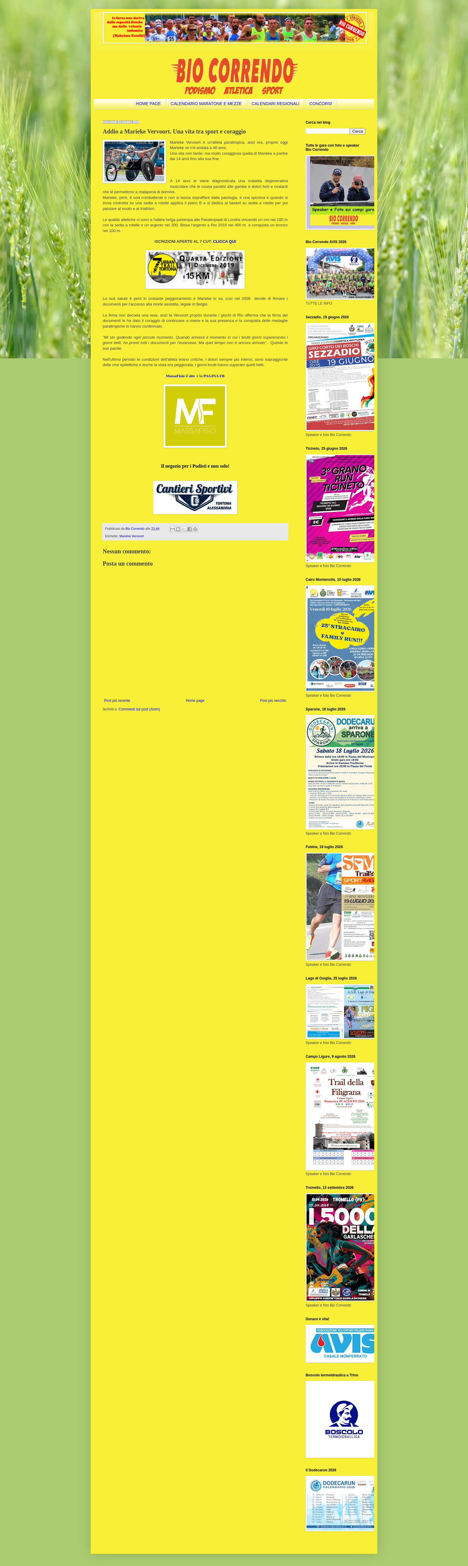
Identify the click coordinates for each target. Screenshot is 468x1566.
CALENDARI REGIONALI (275, 103)
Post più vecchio (273, 700)
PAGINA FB (214, 376)
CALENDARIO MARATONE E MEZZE (206, 103)
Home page (195, 700)
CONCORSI (321, 103)
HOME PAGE (148, 103)
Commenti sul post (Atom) (139, 709)
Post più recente (117, 700)
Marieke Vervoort (131, 536)
